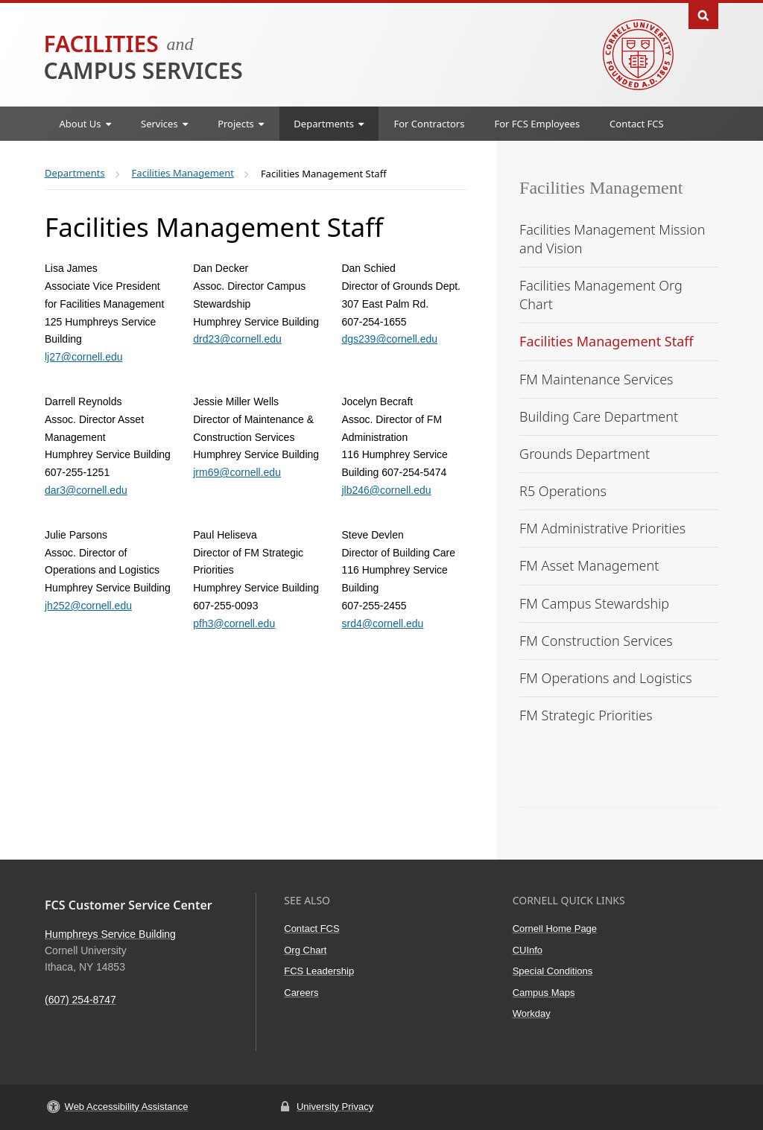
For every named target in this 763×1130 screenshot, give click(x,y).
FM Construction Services (596, 641)
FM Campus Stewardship (594, 603)
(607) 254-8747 (80, 1000)
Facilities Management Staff (606, 341)
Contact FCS (637, 123)
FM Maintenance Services (596, 379)
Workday (532, 1013)
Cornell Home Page (555, 928)
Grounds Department (584, 454)
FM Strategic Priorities (585, 715)
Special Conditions (553, 971)
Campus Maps (544, 992)
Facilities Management (601, 187)
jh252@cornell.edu (88, 606)
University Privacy (335, 1106)
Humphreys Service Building (110, 934)
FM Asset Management (589, 565)
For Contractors (428, 123)
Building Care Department (598, 416)
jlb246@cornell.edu (386, 490)
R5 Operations (563, 491)
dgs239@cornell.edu (389, 339)
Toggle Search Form (703, 14)
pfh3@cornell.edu (234, 623)
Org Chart (305, 950)
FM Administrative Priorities (602, 528)
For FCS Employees (537, 123)
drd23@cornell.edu (237, 339)
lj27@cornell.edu (84, 357)
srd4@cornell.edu (382, 623)
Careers (301, 992)
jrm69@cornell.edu (237, 472)
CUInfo (527, 950)
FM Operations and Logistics (605, 678)
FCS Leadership (319, 971)
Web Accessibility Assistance (127, 1106)
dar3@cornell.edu (86, 490)
